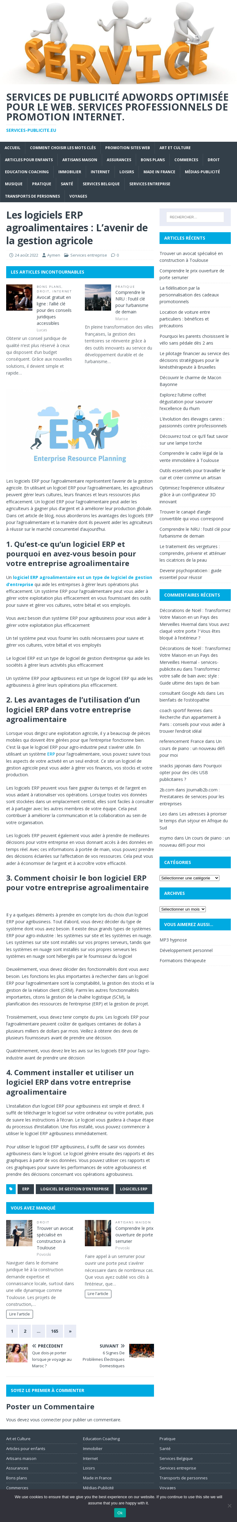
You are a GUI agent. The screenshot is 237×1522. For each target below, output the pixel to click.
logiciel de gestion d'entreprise (74, 1189)
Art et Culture (175, 147)
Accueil (12, 147)
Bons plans (153, 159)
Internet (100, 171)
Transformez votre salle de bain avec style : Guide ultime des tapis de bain (190, 676)
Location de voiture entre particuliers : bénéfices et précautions (185, 319)
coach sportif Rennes (181, 710)
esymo (166, 838)
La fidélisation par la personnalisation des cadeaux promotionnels (189, 295)
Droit (214, 159)
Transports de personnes (32, 196)
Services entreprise (149, 184)
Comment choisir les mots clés (63, 147)
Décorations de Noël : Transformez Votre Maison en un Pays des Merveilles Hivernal (195, 617)
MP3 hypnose (173, 940)
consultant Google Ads (182, 693)
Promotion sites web (127, 147)
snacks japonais (175, 766)
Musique (14, 184)
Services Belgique (101, 184)
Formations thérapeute (183, 960)
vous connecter (45, 1420)
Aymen (53, 255)
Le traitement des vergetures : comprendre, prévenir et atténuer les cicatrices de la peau (193, 553)
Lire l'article (19, 1314)
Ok (120, 1513)
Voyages (78, 196)
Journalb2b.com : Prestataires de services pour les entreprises (192, 797)
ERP (51, 754)
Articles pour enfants (29, 159)
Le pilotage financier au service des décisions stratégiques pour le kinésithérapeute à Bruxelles (195, 360)
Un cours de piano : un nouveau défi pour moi (192, 748)
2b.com (167, 790)
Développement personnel (186, 950)
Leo (163, 814)
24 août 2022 (26, 255)
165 (54, 1331)
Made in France (159, 171)
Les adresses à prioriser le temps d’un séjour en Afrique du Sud (194, 821)
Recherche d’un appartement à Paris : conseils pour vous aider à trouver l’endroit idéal (192, 724)
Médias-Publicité (202, 171)
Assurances (119, 159)
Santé (67, 184)
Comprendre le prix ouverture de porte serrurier (134, 1234)
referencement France (182, 741)
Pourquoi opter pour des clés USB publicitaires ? (191, 772)
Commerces (186, 159)
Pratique (41, 184)
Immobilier (69, 171)
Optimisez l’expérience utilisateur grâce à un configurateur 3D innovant (192, 495)
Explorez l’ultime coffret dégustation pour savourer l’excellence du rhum (186, 402)
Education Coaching (27, 171)
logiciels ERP (134, 1189)
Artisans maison (79, 159)
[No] (229, 1506)
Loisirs (126, 171)
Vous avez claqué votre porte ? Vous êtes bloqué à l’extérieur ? (194, 631)
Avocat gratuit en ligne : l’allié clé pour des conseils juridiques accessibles (54, 310)
